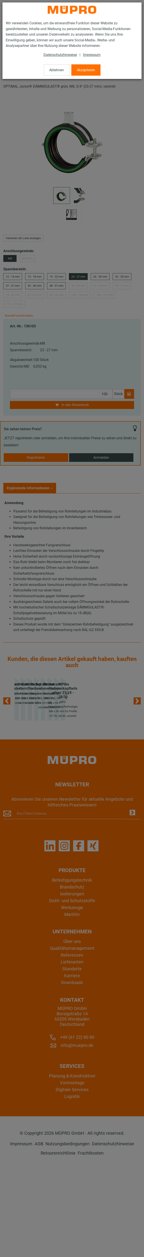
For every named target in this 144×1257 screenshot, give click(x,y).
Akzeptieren (86, 70)
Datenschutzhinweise (60, 55)
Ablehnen (56, 70)
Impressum (91, 55)
